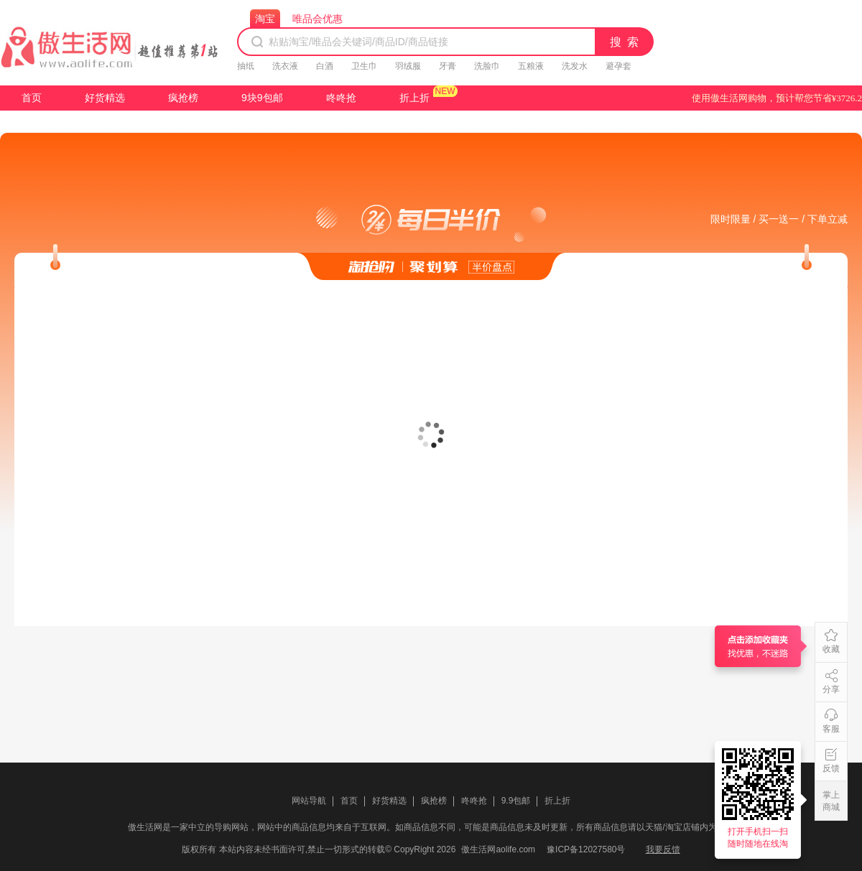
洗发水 (575, 66)
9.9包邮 (516, 801)
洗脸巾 (487, 66)
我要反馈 (663, 849)
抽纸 (245, 66)
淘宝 (265, 18)
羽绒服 (408, 66)
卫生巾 (364, 66)
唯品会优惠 (317, 18)
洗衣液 (285, 66)
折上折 (414, 97)
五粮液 (531, 66)
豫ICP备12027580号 (586, 849)
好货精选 (105, 97)
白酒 (324, 66)
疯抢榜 (183, 97)
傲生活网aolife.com (498, 849)
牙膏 (447, 66)
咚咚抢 (341, 97)
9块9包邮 (262, 97)
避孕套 (618, 66)
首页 (32, 97)
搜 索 (625, 42)
